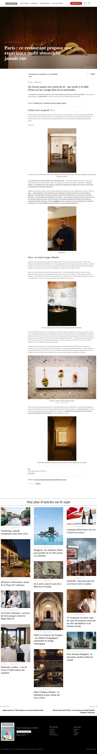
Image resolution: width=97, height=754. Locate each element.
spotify (75, 734)
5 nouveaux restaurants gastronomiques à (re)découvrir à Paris (50, 479)
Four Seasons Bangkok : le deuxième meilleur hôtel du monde (80, 657)
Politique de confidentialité (19, 749)
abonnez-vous (76, 3)
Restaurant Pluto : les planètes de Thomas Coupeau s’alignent (50, 103)
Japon (29, 193)
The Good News (57, 3)
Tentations (24, 3)
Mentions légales (4, 749)
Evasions (34, 3)
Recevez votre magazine (23, 731)
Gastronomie (12, 42)
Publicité (28, 749)
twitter (75, 731)
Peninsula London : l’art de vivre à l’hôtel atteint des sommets (14, 670)
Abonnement (40, 749)
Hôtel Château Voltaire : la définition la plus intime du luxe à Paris (47, 695)
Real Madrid (57, 201)
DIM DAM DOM (93, 749)
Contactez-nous (33, 749)
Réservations (31, 473)
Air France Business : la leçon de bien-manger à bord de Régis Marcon (15, 616)
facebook (76, 729)
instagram (76, 733)
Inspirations (44, 3)
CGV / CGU (11, 749)
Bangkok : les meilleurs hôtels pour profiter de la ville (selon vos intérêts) (48, 553)
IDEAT (87, 749)
